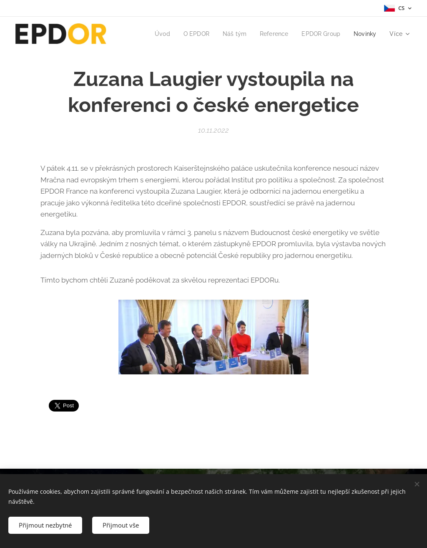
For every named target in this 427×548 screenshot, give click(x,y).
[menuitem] (155, 33)
